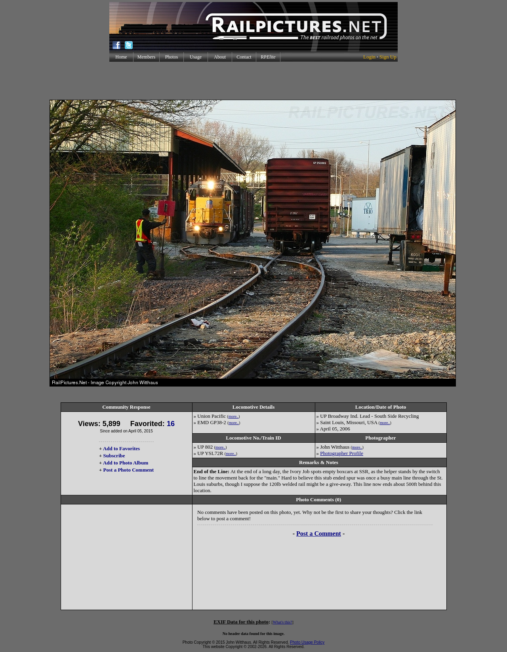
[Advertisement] (253, 81)
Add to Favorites (121, 448)
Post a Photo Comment (128, 470)
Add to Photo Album (126, 463)
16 (171, 424)
